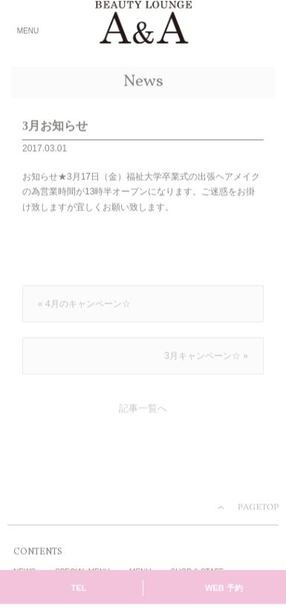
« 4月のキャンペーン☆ (84, 305)
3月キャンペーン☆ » (206, 357)
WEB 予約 (224, 588)
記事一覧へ (143, 409)
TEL (79, 588)
